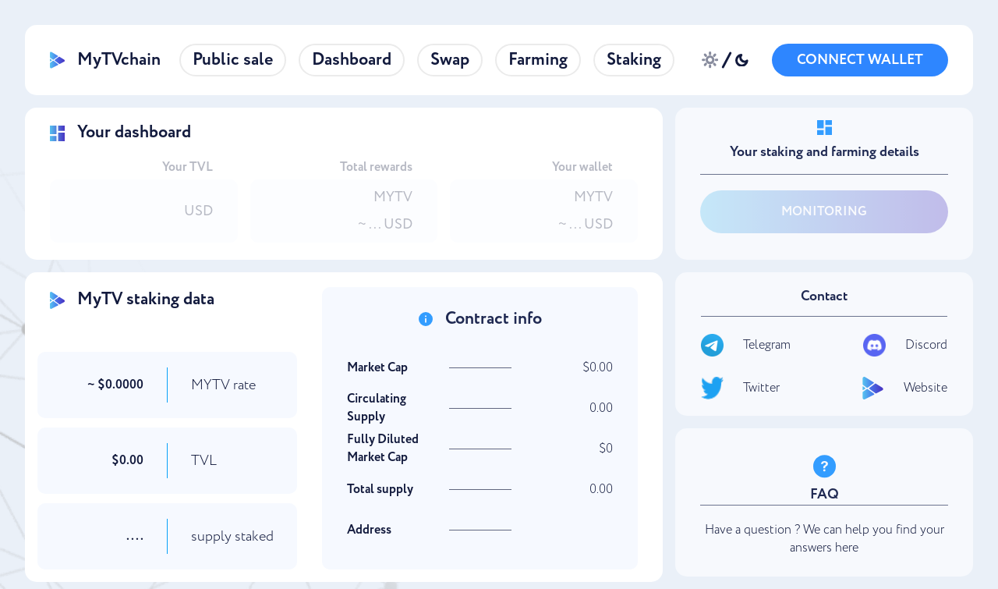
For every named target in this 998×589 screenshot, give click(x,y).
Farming (538, 60)
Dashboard (351, 60)
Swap (449, 60)
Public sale (233, 60)
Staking (634, 60)
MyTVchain (105, 60)
